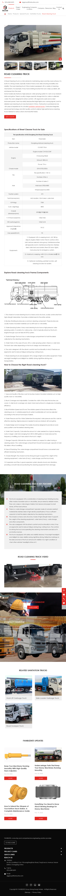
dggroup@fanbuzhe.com (30, 2)
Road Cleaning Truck (49, 14)
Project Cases (18, 7)
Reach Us (10, 655)
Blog (54, 6)
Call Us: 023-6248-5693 (11, 869)
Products (11, 6)
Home (10, 14)
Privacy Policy (36, 892)
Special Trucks (24, 14)
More (10, 778)
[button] (61, 66)
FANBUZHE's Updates (33, 740)
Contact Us (59, 7)
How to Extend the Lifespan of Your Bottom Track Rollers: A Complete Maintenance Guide (17, 808)
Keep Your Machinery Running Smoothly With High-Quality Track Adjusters (16, 768)
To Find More (10, 843)
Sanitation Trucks (35, 14)
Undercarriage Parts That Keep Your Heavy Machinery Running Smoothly (48, 767)
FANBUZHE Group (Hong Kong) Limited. (31, 889)
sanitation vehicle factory (37, 106)
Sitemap (27, 892)
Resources (48, 6)
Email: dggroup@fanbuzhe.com (15, 875)
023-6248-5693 (9, 2)
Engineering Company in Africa (29, 7)
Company (41, 6)
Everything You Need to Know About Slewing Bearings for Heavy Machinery (47, 806)
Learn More (33, 607)
